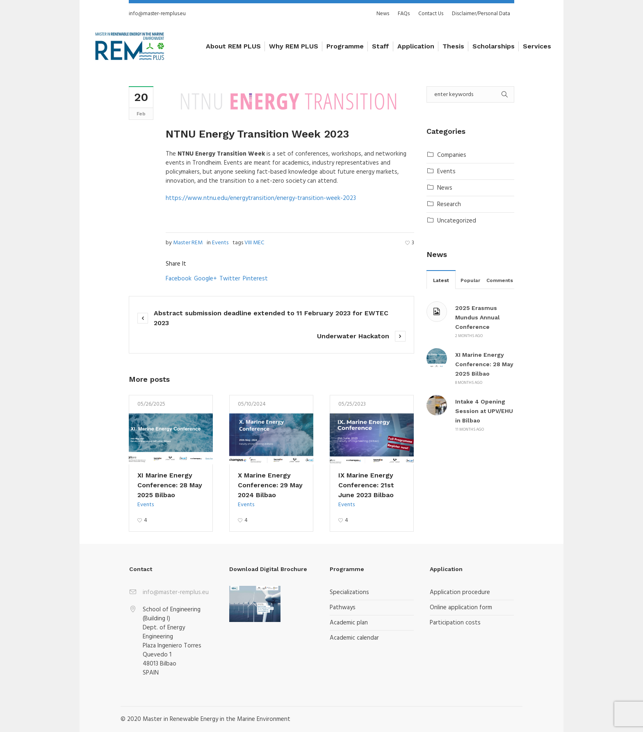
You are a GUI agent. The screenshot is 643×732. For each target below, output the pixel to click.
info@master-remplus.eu (157, 13)
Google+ (205, 279)
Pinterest (255, 279)
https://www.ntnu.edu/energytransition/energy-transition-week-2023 (261, 198)
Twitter (229, 279)
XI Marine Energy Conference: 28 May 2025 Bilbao (169, 485)
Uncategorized (456, 221)
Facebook (179, 279)
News (444, 188)
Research (449, 204)
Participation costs (455, 623)
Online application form (461, 608)
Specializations (349, 592)
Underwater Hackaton (353, 336)
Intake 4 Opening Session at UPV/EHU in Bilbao (484, 411)
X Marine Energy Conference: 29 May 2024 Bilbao (270, 485)
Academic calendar (354, 638)
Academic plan (349, 623)
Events (220, 243)
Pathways (343, 608)
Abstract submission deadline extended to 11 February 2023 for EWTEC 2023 (271, 318)
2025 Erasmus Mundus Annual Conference (477, 317)
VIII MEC (254, 243)
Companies (451, 155)
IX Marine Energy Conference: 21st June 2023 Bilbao (366, 485)
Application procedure (460, 592)
